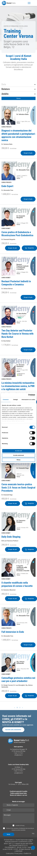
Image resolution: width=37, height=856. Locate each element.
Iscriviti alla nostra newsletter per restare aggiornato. (18, 725)
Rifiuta (18, 460)
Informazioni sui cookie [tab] (28, 399)
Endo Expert (7, 186)
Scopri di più (28, 153)
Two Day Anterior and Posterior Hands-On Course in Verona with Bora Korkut (17, 333)
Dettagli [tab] (15, 399)
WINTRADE (19, 851)
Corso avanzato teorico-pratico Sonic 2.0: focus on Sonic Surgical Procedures (18, 487)
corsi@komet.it (18, 773)
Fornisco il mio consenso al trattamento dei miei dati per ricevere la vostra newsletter (20, 829)
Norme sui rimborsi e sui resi (18, 795)
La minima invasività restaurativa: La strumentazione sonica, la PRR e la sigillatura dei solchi (18, 386)
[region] (18, 63)
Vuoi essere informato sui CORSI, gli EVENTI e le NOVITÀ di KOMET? (16, 719)
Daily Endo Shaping (10, 536)
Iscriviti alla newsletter (13, 730)
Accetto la (19, 825)
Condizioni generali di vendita (18, 791)
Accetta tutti (18, 451)
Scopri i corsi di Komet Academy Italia (18, 57)
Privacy (22, 825)
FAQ (33, 833)
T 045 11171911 (18, 753)
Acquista (29, 248)
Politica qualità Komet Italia (18, 793)
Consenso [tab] (6, 399)
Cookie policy (10, 853)
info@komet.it (19, 755)
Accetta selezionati (18, 455)
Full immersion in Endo (12, 631)
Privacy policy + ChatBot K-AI (23, 853)
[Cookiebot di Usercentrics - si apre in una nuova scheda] (26, 395)
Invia (8, 834)
